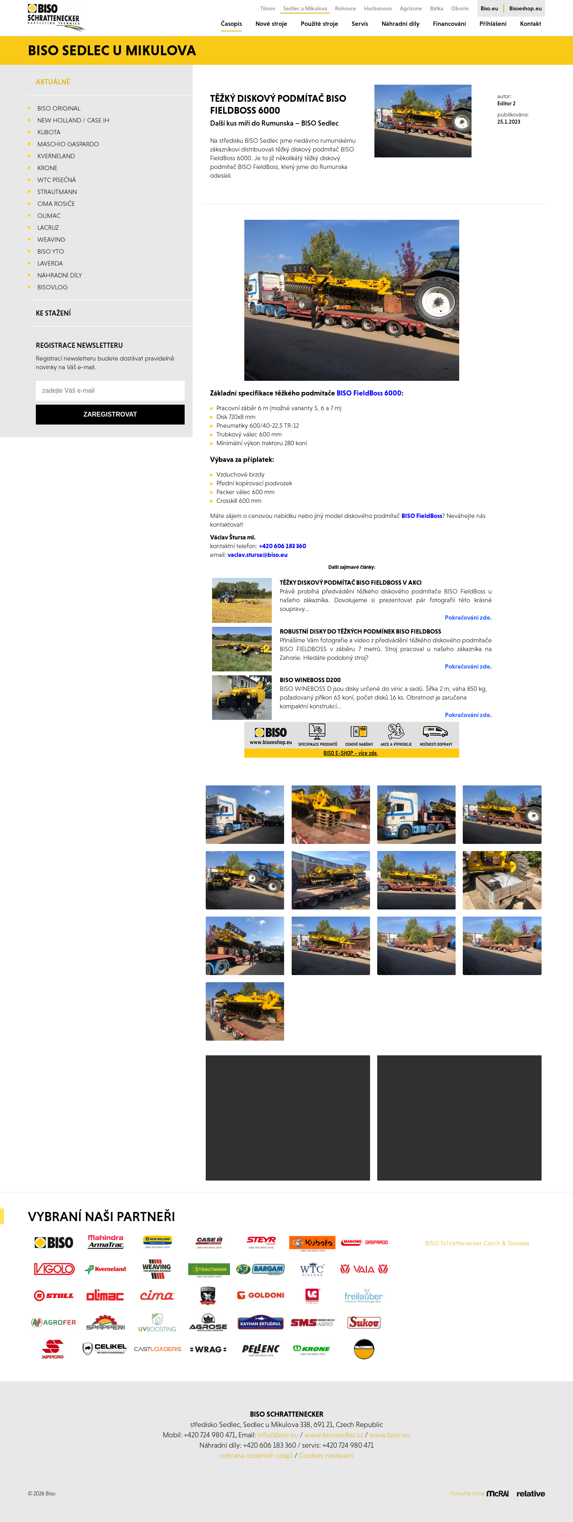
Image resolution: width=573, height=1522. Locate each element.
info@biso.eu (277, 1435)
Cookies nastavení (326, 1455)
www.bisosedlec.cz (333, 1435)
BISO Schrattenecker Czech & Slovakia (477, 1243)
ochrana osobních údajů (256, 1455)
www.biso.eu (389, 1435)
